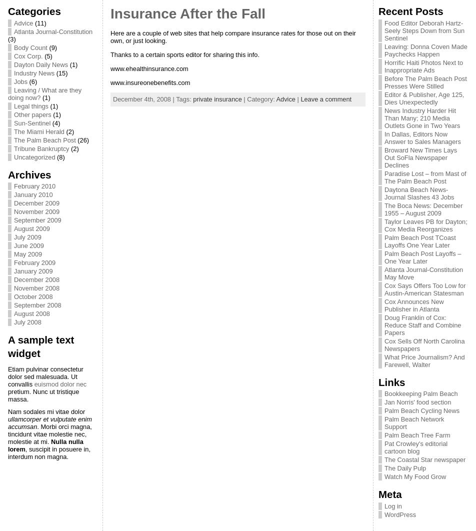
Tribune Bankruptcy (42, 148)
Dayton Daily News (41, 64)
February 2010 (35, 186)
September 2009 (38, 220)
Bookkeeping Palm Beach (421, 394)
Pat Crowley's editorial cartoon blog (416, 447)
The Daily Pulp (405, 468)
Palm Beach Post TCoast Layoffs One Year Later (420, 241)
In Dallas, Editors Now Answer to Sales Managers (422, 138)
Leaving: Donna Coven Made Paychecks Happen (426, 50)
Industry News (34, 73)
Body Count (31, 48)
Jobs (21, 82)
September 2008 (38, 305)
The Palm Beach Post (45, 140)
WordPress (400, 514)
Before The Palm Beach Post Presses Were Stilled (425, 82)
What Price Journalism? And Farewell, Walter (424, 361)
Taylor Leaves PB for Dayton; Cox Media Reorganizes (426, 225)
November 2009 (37, 212)
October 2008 (33, 296)
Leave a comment (326, 99)
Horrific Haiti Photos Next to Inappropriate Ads (423, 66)
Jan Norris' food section (417, 402)
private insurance (217, 99)
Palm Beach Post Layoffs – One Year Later (422, 257)
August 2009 (32, 228)
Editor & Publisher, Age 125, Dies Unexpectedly (424, 98)
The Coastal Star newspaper (425, 460)
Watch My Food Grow (415, 476)
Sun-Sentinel (32, 123)
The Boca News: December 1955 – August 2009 (423, 209)
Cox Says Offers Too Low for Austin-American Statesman (425, 289)
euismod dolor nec (60, 384)
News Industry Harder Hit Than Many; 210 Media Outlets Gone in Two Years (422, 118)
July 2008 (28, 322)
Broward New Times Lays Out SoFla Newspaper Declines (420, 157)
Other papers (33, 114)
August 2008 (32, 314)
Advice (23, 23)
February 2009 (35, 262)
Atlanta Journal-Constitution (53, 32)
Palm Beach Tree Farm (417, 435)
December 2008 (37, 280)
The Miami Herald (39, 132)
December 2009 (37, 203)
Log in (393, 506)
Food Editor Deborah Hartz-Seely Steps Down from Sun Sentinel (424, 31)
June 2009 (29, 246)
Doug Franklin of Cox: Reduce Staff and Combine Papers (422, 325)
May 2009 (28, 254)
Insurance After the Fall (188, 14)
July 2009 (28, 237)
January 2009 (33, 271)
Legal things (31, 106)
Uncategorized (35, 157)
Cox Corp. (28, 56)
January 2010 (33, 194)
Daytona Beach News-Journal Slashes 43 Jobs (419, 193)
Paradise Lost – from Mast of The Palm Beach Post (425, 177)
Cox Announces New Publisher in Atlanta (414, 305)
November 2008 (37, 288)
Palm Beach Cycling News (422, 410)
